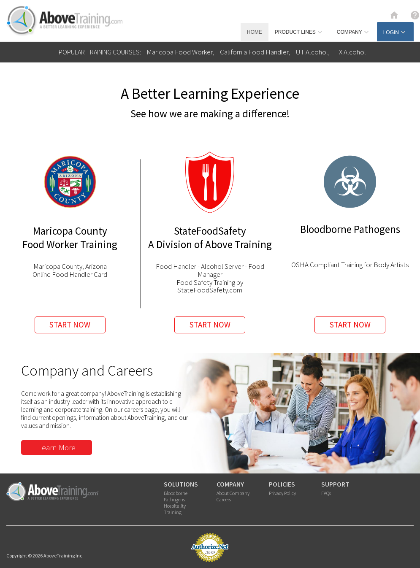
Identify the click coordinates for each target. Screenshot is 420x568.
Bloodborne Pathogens (175, 496)
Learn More (57, 447)
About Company (233, 493)
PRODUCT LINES (299, 32)
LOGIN (395, 32)
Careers (224, 499)
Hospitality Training (175, 509)
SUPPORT (335, 484)
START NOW (69, 324)
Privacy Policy (282, 493)
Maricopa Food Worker (179, 52)
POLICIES (282, 484)
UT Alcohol (312, 52)
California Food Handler (254, 52)
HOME (254, 32)
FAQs (326, 493)
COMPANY (354, 32)
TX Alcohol (350, 52)
